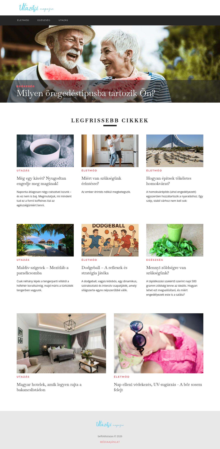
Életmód (89, 170)
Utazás (23, 170)
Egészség (25, 86)
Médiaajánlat (110, 442)
